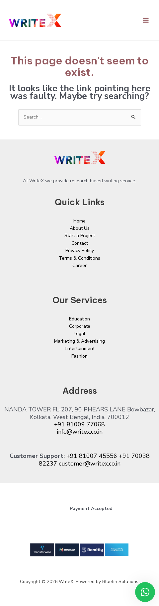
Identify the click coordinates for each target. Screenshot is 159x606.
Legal (79, 333)
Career (79, 265)
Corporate (79, 326)
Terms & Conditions (79, 258)
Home (79, 221)
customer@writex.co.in (89, 464)
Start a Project (79, 235)
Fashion (79, 356)
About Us (80, 228)
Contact (79, 243)
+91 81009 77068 (79, 424)
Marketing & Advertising (79, 341)
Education (79, 319)
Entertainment (80, 348)
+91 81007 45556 (91, 456)
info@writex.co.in (80, 432)
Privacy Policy (79, 250)
